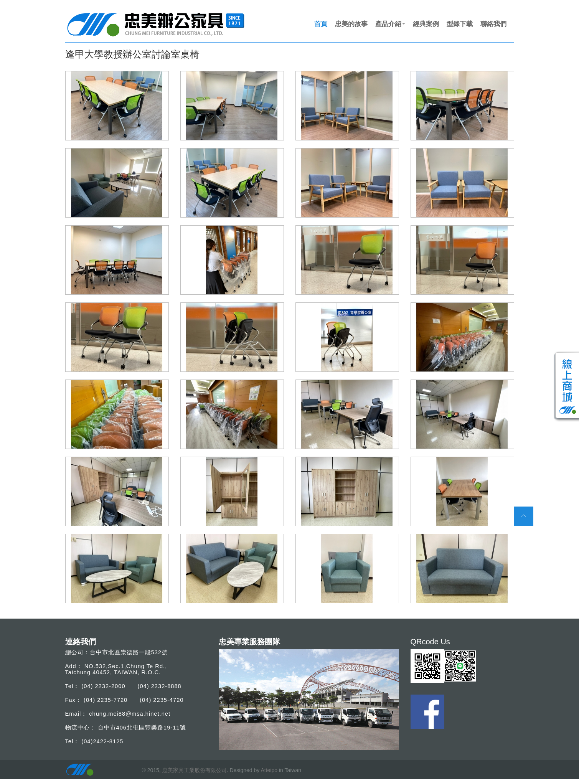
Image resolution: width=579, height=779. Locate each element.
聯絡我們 (493, 24)
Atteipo (269, 770)
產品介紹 (390, 24)
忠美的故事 (351, 24)
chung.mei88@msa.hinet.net (129, 714)
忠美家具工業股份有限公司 (194, 770)
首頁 (320, 24)
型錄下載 (460, 24)
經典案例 (426, 24)
